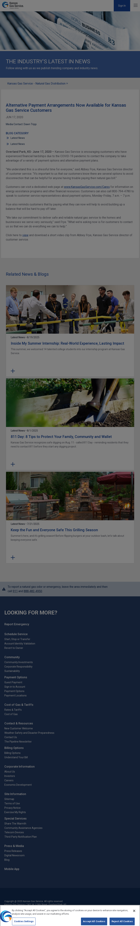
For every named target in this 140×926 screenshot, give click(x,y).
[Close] (134, 913)
